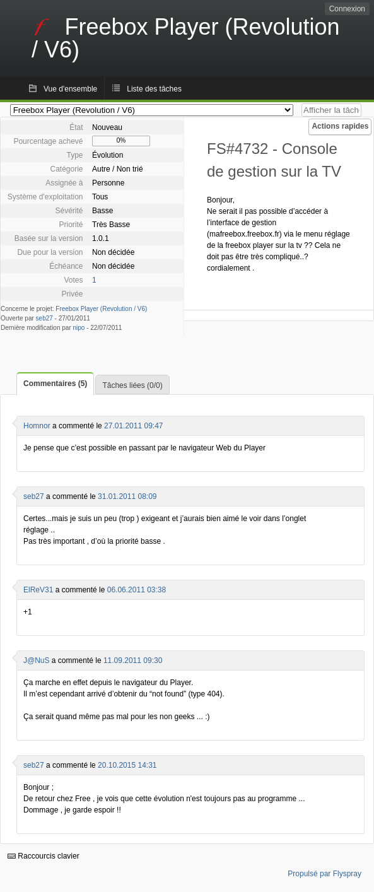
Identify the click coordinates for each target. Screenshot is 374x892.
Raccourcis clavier (43, 856)
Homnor (36, 425)
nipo (79, 327)
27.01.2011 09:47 (133, 425)
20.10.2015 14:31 (127, 765)
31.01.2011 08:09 (127, 496)
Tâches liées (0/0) (132, 385)
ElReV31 (38, 589)
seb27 (44, 318)
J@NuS (36, 660)
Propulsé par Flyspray (324, 873)
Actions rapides (340, 126)
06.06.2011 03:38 (136, 589)
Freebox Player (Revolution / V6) (101, 308)
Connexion (347, 8)
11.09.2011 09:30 (132, 660)
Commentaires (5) (55, 383)
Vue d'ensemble (70, 89)
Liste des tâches (154, 89)
